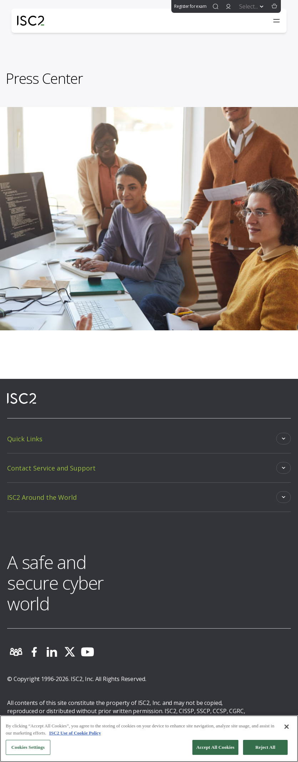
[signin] (228, 6)
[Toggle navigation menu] (276, 20)
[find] (215, 6)
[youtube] (87, 652)
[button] (274, 6)
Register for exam (190, 6)
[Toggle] (149, 438)
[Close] (286, 727)
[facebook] (34, 652)
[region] (149, 738)
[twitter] (70, 652)
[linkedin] (52, 652)
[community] (16, 652)
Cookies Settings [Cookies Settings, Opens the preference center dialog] (28, 747)
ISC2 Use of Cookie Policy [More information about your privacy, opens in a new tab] (75, 733)
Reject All (266, 747)
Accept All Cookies (215, 747)
